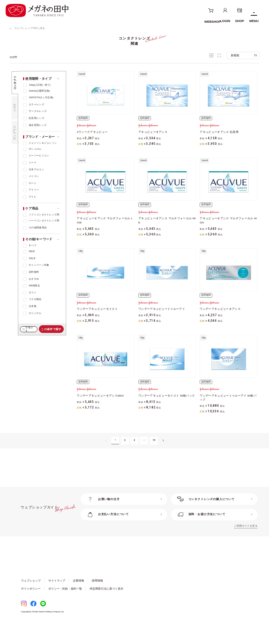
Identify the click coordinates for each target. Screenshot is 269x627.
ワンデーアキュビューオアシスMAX (100, 395)
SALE (32, 258)
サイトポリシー (31, 588)
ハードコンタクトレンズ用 (44, 220)
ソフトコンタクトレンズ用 (44, 214)
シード (32, 162)
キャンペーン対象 (39, 265)
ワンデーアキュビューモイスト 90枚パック (166, 395)
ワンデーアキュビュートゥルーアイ (161, 309)
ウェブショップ (31, 580)
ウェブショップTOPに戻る (29, 28)
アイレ (32, 196)
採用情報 (97, 580)
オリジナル (35, 313)
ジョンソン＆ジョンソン (43, 143)
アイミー (34, 189)
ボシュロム (35, 149)
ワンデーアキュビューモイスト (97, 309)
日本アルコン (36, 169)
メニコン (34, 176)
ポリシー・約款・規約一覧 (65, 588)
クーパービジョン (39, 155)
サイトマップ (56, 580)
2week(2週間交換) (39, 91)
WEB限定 (34, 285)
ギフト (32, 292)
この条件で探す (51, 329)
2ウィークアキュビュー (92, 132)
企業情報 (78, 580)
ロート (32, 183)
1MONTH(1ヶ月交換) (41, 97)
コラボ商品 (35, 299)
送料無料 (34, 272)
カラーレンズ (36, 104)
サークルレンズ (38, 111)
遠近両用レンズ (38, 125)
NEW (32, 251)
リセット (29, 329)
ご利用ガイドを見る (245, 526)
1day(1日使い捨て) (40, 85)
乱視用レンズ (36, 118)
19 (154, 440)
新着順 (235, 55)
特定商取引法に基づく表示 (106, 588)
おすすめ (34, 279)
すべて (32, 245)
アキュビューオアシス (152, 132)
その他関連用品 (38, 227)
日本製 (32, 306)
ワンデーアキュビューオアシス (220, 309)
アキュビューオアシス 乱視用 (219, 132)
